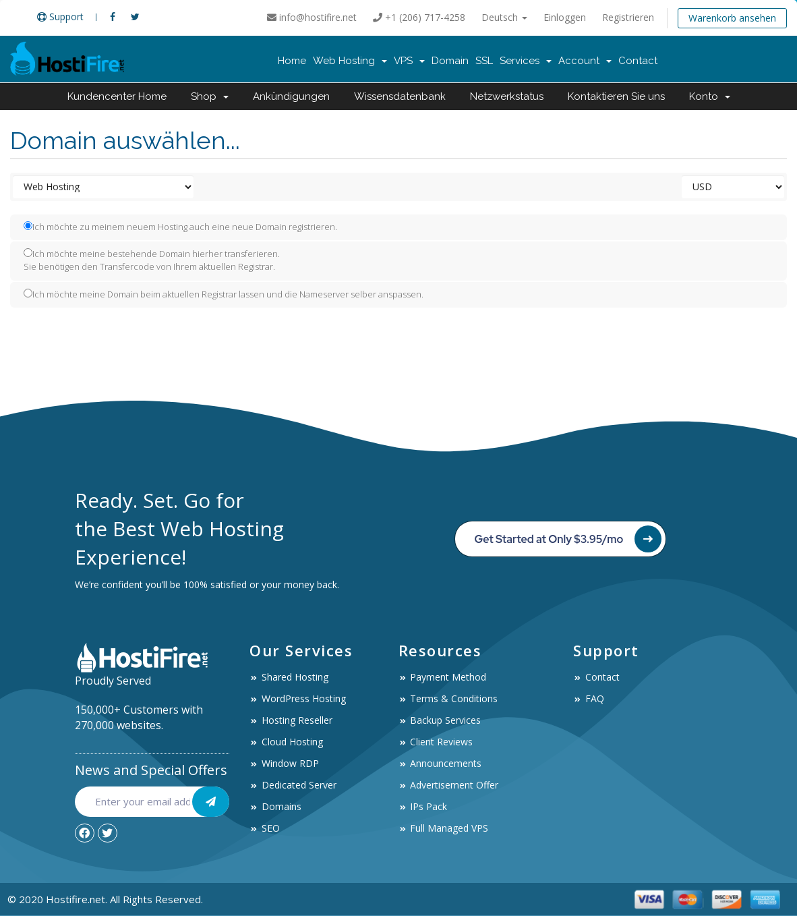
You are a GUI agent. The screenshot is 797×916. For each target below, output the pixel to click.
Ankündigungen (291, 96)
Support (60, 16)
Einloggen (564, 17)
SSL (484, 61)
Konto (709, 96)
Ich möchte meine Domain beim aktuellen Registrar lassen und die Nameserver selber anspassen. (223, 294)
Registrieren (628, 17)
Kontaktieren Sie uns (616, 96)
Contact (637, 61)
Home (292, 61)
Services (526, 61)
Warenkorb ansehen (732, 17)
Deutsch (504, 17)
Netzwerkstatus (506, 96)
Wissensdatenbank (400, 96)
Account (585, 61)
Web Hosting (350, 61)
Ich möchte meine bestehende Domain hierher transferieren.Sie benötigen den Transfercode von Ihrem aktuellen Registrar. (152, 260)
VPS (409, 61)
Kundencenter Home (117, 96)
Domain (450, 61)
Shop (210, 96)
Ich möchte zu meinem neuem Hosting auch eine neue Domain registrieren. (180, 227)
